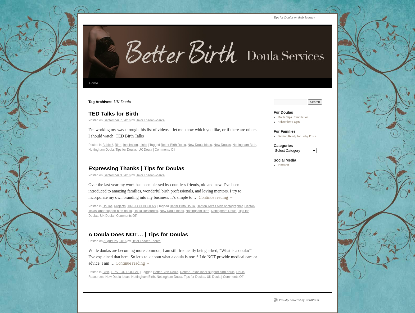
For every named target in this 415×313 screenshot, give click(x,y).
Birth (118, 145)
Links (143, 145)
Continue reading (216, 197)
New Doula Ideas (200, 145)
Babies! (107, 145)
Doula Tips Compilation (293, 117)
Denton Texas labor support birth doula (207, 272)
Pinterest (283, 165)
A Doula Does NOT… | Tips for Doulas (138, 234)
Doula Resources (146, 211)
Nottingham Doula (101, 149)
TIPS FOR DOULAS (141, 206)
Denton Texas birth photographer (220, 206)
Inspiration (130, 145)
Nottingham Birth (244, 145)
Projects (119, 206)
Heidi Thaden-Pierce (150, 120)
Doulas (107, 206)
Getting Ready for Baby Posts (297, 136)
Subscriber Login (289, 122)
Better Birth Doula (173, 145)
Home (93, 83)
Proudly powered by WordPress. (299, 300)
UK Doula (145, 149)
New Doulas (222, 145)
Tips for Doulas (126, 149)
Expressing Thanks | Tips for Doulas (136, 168)
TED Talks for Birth (113, 114)
